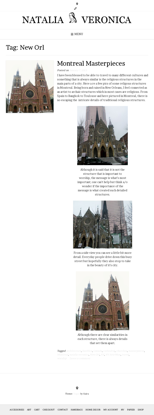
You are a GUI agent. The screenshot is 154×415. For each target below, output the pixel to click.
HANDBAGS (77, 409)
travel (125, 354)
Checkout (49, 409)
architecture (73, 350)
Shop (141, 409)
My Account (110, 409)
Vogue (76, 393)
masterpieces (136, 350)
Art (29, 409)
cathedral (109, 350)
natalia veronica (79, 354)
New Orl (94, 354)
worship (62, 358)
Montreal (62, 354)
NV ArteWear (113, 354)
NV (102, 354)
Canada (97, 350)
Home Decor (92, 409)
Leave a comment (80, 358)
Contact (63, 409)
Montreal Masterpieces (91, 63)
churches (121, 350)
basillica (87, 350)
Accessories (17, 409)
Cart (37, 409)
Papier (131, 409)
